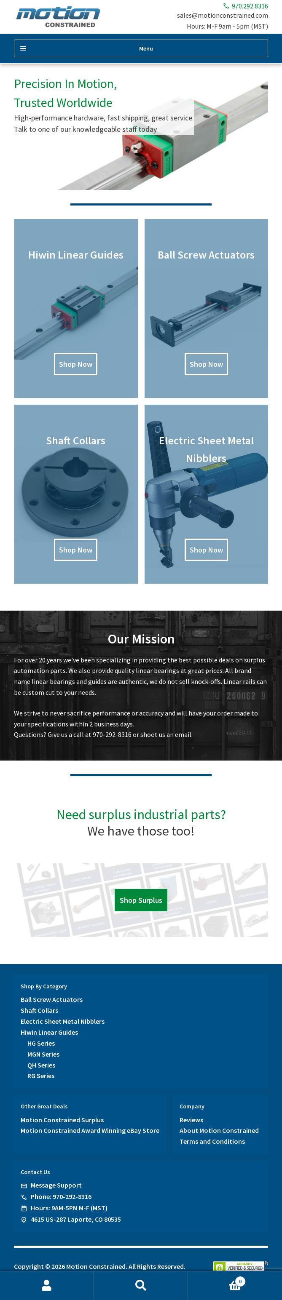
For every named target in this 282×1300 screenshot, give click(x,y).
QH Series (41, 1065)
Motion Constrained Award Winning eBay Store (90, 1130)
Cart (217, 1279)
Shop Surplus (141, 900)
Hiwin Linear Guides (49, 1032)
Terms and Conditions (212, 1141)
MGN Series (43, 1054)
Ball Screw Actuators (52, 999)
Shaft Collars (39, 1010)
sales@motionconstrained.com (222, 15)
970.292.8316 (245, 6)
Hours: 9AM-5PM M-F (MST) (69, 1208)
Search (141, 1285)
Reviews (191, 1120)
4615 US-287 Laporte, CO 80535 (76, 1219)
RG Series (40, 1075)
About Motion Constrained (219, 1130)
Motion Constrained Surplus (62, 1120)
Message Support (56, 1185)
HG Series (41, 1043)
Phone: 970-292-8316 (61, 1196)
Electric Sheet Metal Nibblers (63, 1021)
